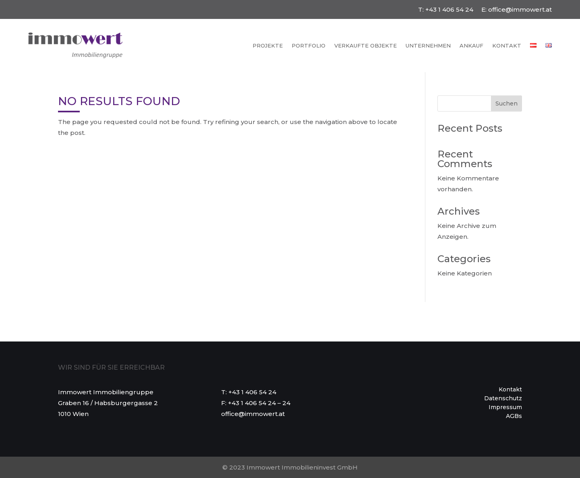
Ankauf (471, 46)
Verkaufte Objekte (365, 46)
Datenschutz (503, 398)
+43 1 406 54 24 (449, 9)
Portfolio (308, 46)
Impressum (505, 407)
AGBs (514, 416)
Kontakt (506, 46)
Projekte (268, 46)
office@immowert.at (520, 9)
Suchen (506, 103)
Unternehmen (428, 46)
